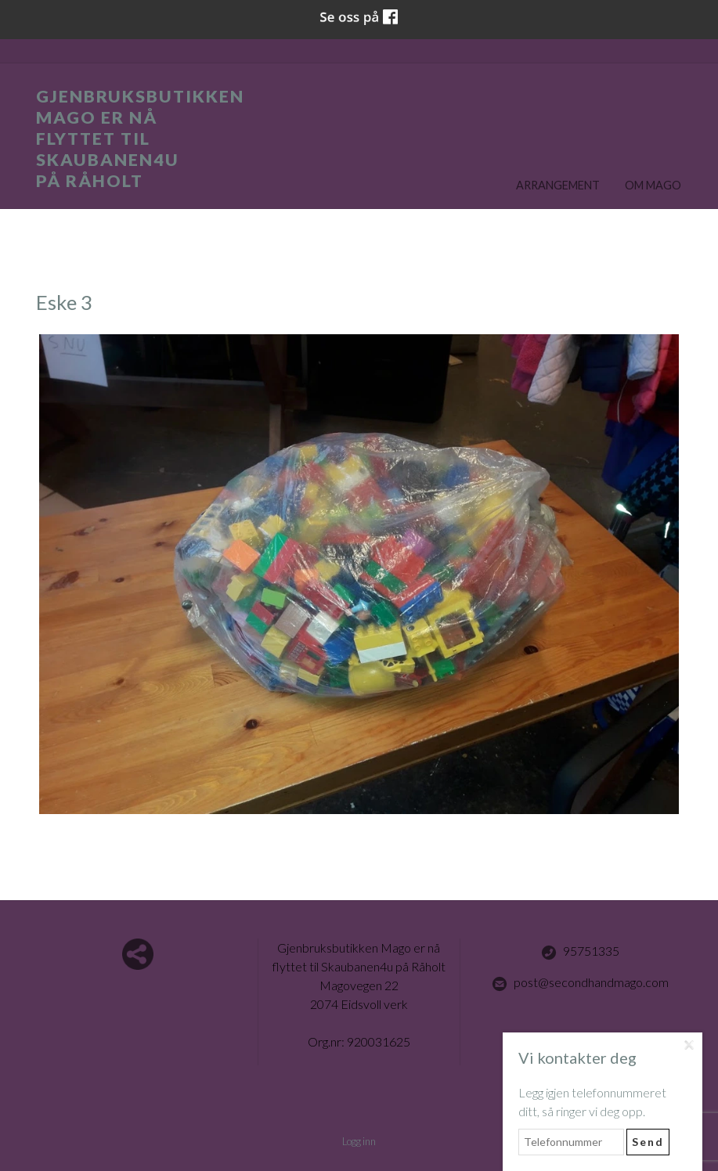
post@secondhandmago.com (580, 983)
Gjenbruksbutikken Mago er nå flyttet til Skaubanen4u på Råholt (140, 138)
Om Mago (653, 185)
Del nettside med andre (137, 954)
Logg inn (359, 1141)
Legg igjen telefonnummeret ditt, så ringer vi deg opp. (592, 1102)
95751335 (580, 951)
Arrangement (558, 185)
